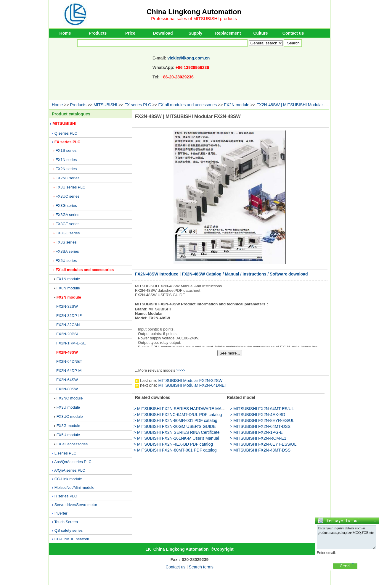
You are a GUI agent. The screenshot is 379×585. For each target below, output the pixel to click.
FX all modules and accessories (187, 104)
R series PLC (65, 496)
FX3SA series (67, 251)
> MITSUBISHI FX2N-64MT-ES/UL (262, 408)
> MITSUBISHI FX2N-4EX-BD (257, 414)
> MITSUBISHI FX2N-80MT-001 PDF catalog (175, 450)
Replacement (228, 33)
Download (163, 33)
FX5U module (68, 435)
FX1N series (66, 159)
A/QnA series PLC (69, 470)
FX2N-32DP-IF (69, 315)
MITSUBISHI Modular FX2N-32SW (190, 380)
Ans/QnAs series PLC (72, 462)
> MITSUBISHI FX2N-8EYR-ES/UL (262, 420)
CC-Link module (68, 479)
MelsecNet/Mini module (74, 487)
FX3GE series (68, 224)
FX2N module (236, 104)
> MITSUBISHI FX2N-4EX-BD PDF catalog (173, 444)
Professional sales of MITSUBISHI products (194, 18)
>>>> (180, 370)
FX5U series (66, 260)
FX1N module (68, 279)
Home (65, 33)
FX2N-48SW (67, 352)
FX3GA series (67, 214)
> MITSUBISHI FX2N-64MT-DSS (260, 426)
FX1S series (66, 150)
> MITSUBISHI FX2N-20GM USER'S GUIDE (175, 426)
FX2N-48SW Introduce (156, 274)
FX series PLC (137, 104)
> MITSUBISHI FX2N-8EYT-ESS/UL (263, 444)
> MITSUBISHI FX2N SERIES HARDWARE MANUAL (183, 408)
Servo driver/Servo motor (75, 504)
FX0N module (68, 288)
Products (98, 33)
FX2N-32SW (67, 306)
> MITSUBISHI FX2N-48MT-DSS (260, 450)
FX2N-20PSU (68, 334)
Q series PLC (65, 133)
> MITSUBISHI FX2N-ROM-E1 (258, 438)
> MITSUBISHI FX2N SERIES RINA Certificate (177, 432)
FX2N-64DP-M (68, 370)
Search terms (201, 567)
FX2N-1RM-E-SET (72, 343)
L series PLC (65, 453)
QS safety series (68, 530)
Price (130, 33)
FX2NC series (68, 178)
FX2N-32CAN (68, 325)
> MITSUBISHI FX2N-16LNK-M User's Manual (176, 438)
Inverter (61, 513)
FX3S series (66, 242)
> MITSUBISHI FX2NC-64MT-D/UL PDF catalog (178, 414)
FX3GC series (68, 233)
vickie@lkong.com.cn (189, 58)
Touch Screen (66, 522)
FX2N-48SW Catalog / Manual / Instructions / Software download (245, 274)
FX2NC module (70, 398)
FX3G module (68, 425)
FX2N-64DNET (69, 361)
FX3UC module (70, 416)
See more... (230, 353)
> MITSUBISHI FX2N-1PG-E (256, 432)
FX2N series (66, 169)
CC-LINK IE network (71, 539)
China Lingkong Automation (194, 12)
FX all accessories (72, 444)
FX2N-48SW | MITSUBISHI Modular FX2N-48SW (301, 104)
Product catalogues (71, 114)
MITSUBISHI (105, 104)
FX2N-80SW (67, 389)
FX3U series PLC (70, 187)
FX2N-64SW (67, 380)
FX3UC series (68, 196)
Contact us (293, 33)
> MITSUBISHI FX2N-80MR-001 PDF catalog (175, 420)
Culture (260, 33)
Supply (196, 33)
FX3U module (68, 407)
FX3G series (66, 205)
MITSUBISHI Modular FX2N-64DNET (192, 385)
